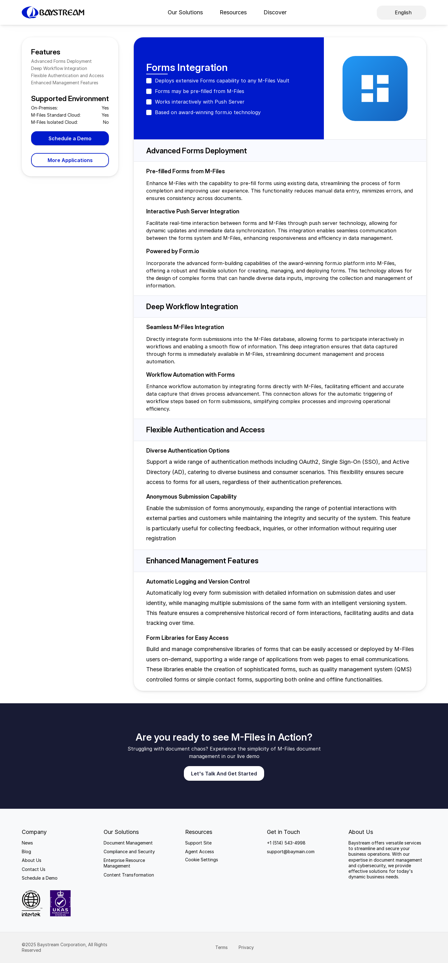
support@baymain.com (291, 851)
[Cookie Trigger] (201, 860)
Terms (222, 947)
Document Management (128, 842)
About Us (31, 860)
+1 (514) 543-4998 (286, 842)
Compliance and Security (129, 851)
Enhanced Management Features (64, 82)
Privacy (247, 947)
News (27, 842)
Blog (26, 851)
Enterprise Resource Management (125, 863)
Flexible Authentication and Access (67, 75)
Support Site (198, 842)
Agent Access (199, 851)
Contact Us (33, 869)
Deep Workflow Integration (59, 68)
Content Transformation (129, 874)
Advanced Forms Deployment (61, 61)
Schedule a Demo (40, 878)
